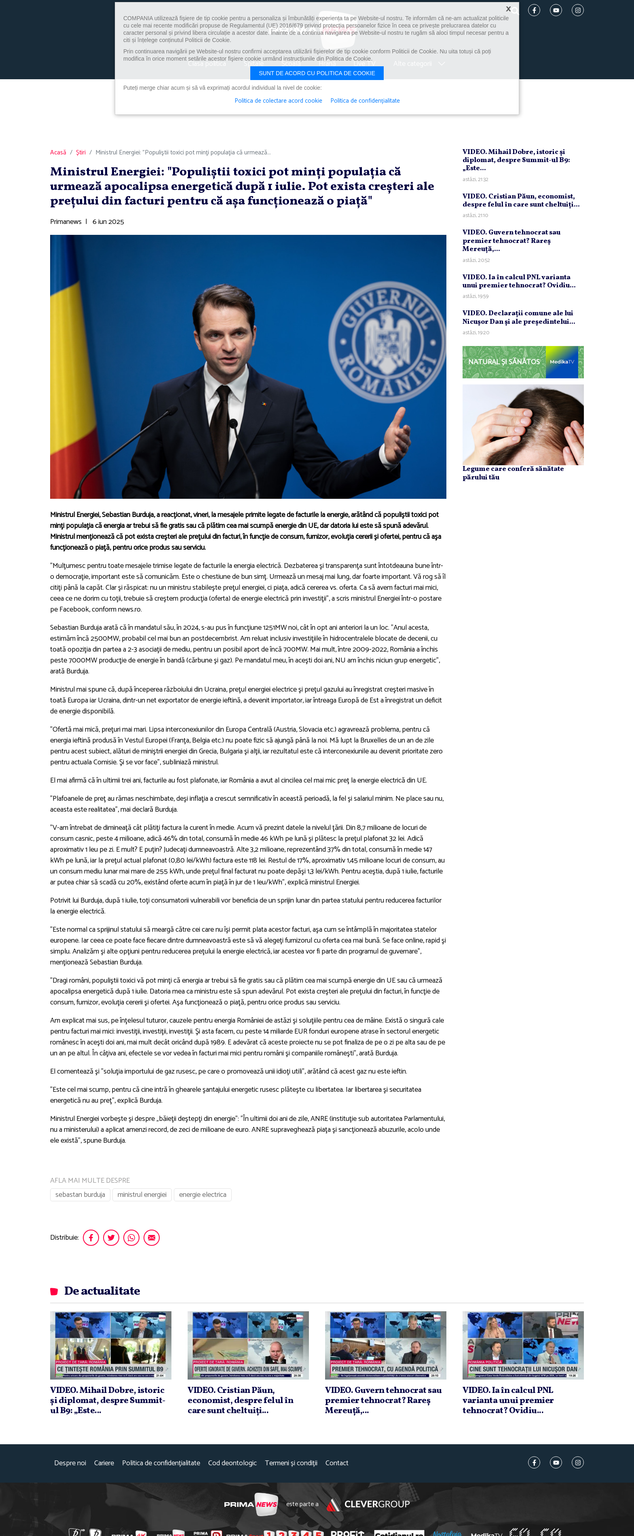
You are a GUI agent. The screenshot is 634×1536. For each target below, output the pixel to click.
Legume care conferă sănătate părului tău (513, 473)
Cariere (104, 1463)
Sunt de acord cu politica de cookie (317, 73)
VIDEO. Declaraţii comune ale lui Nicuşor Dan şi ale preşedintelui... (519, 317)
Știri (81, 153)
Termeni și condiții (291, 1463)
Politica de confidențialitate (161, 1463)
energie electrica (202, 1195)
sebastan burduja (80, 1195)
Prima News (251, 1505)
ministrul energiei (142, 1195)
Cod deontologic (232, 1463)
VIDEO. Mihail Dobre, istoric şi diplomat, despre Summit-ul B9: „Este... (516, 160)
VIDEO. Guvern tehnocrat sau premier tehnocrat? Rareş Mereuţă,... (511, 241)
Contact (337, 1463)
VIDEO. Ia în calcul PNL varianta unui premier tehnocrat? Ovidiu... (519, 281)
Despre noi (70, 1463)
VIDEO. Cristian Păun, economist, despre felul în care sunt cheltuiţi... (521, 200)
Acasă (58, 153)
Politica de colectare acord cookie (278, 101)
